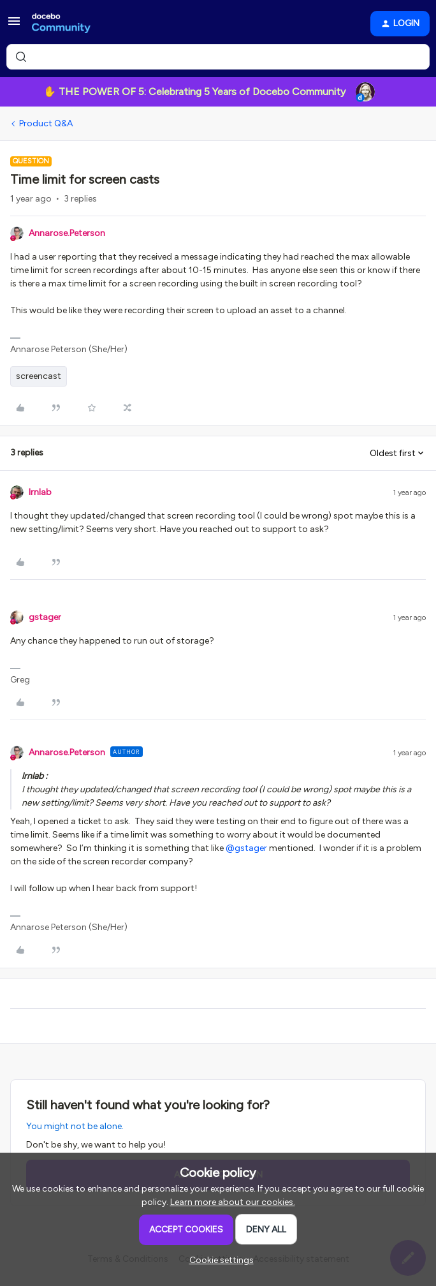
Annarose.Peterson (67, 233)
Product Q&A (46, 123)
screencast (38, 376)
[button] (14, 25)
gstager (45, 617)
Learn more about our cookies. (232, 1202)
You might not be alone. (75, 1126)
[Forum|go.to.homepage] (61, 23)
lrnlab (40, 492)
